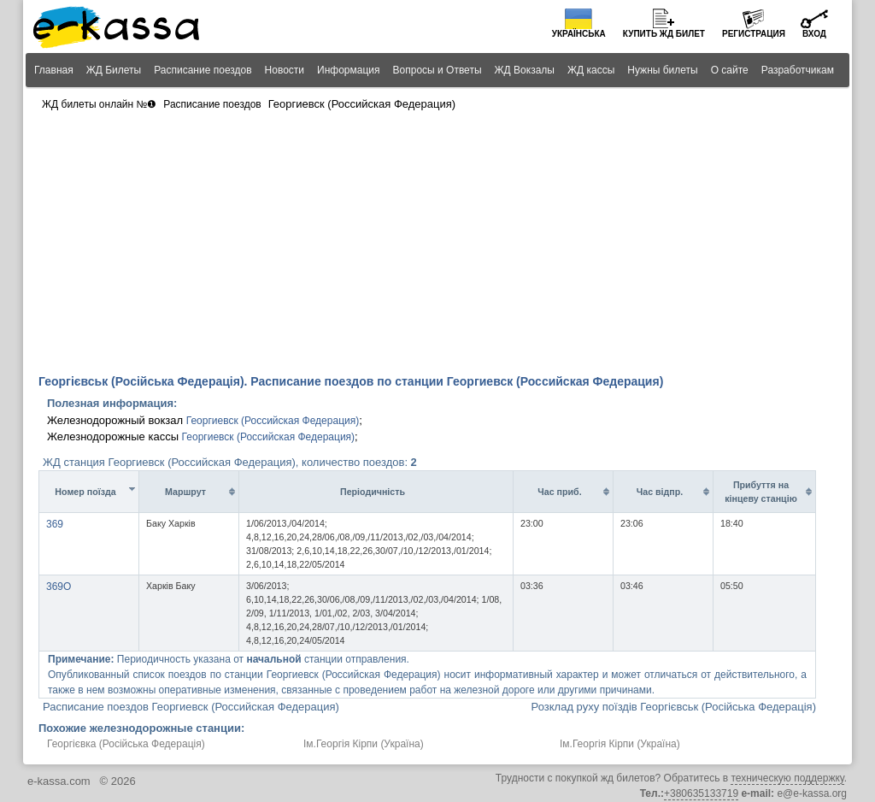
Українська (579, 33)
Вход (814, 33)
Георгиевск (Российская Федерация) (273, 421)
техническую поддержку (787, 778)
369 (54, 524)
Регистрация (753, 33)
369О (58, 587)
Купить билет (664, 33)
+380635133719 (701, 793)
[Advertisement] (437, 244)
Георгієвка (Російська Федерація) (126, 744)
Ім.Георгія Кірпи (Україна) (363, 744)
